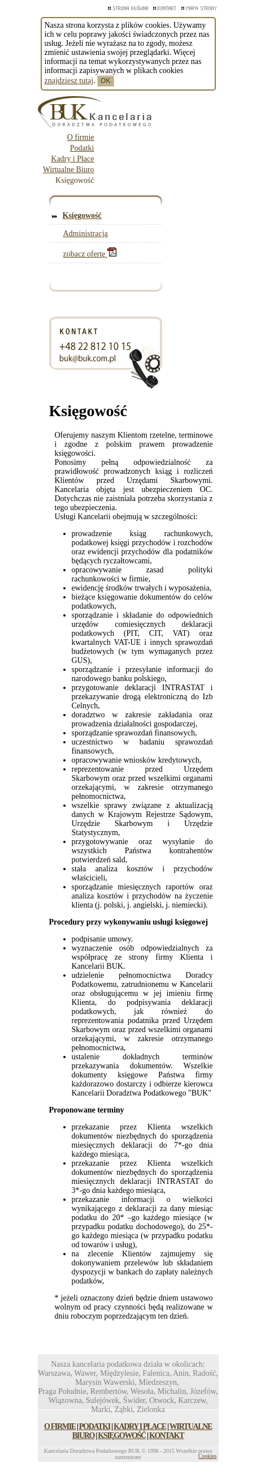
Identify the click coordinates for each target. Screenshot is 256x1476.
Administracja (85, 233)
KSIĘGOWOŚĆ (122, 1435)
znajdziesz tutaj (69, 80)
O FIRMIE (60, 1426)
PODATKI (94, 1426)
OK (106, 81)
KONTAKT (166, 1435)
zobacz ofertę (90, 254)
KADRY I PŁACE (140, 1426)
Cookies (207, 1456)
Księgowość (82, 215)
